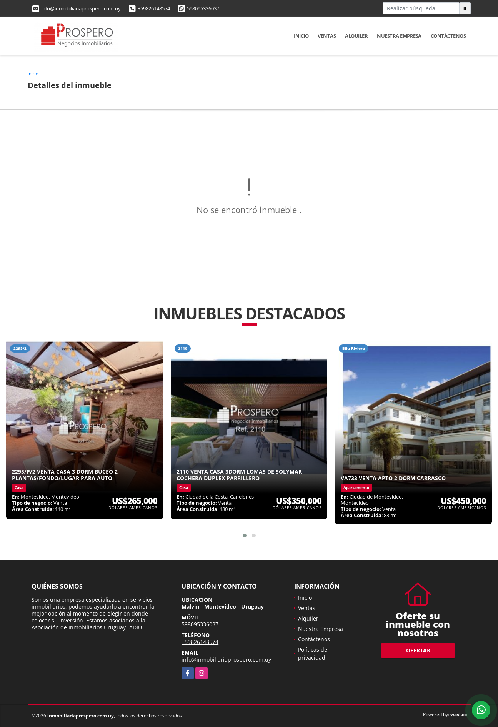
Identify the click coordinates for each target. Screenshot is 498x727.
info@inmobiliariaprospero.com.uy (81, 8)
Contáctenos (448, 35)
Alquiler (356, 35)
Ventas (327, 35)
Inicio (301, 35)
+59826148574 (154, 8)
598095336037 (203, 8)
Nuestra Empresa (399, 35)
